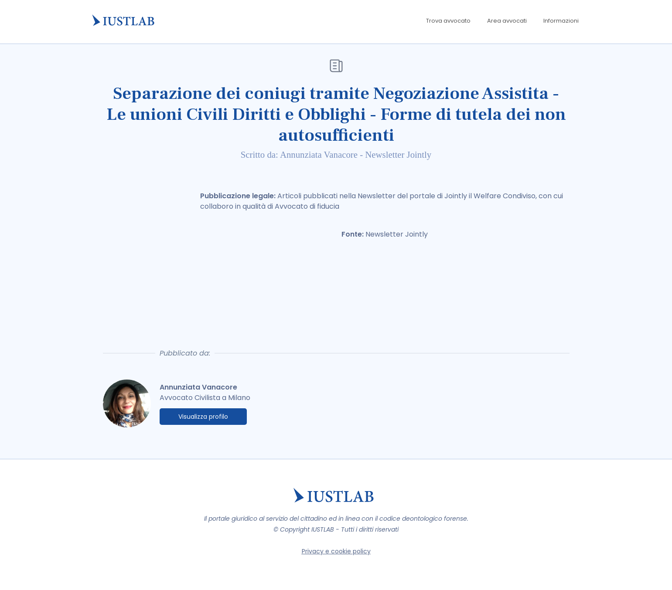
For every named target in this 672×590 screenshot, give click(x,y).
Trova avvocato (448, 21)
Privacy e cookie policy (336, 551)
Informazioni (561, 21)
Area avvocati (507, 21)
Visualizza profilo (203, 416)
